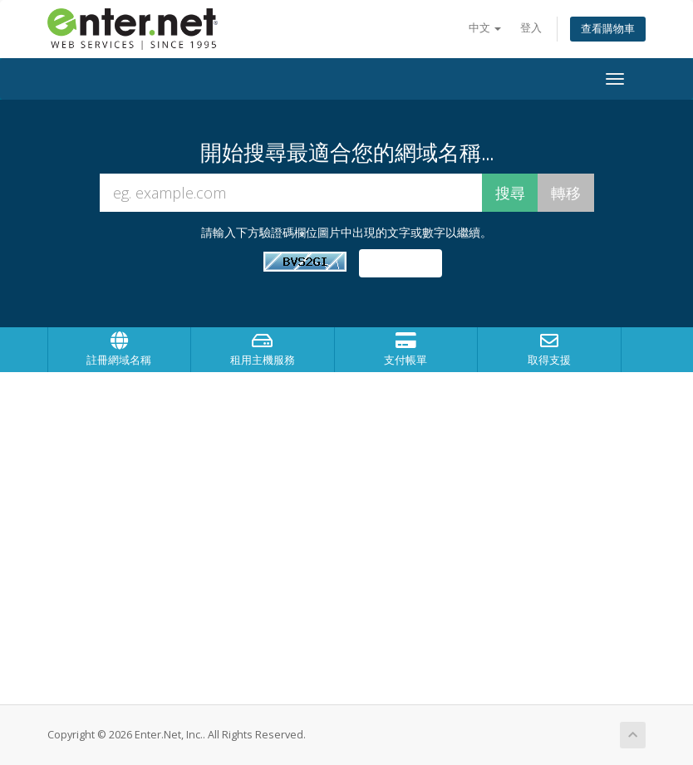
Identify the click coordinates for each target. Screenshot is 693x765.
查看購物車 (608, 29)
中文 (485, 28)
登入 (531, 28)
